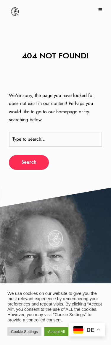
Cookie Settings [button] (24, 331)
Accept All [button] (56, 331)
